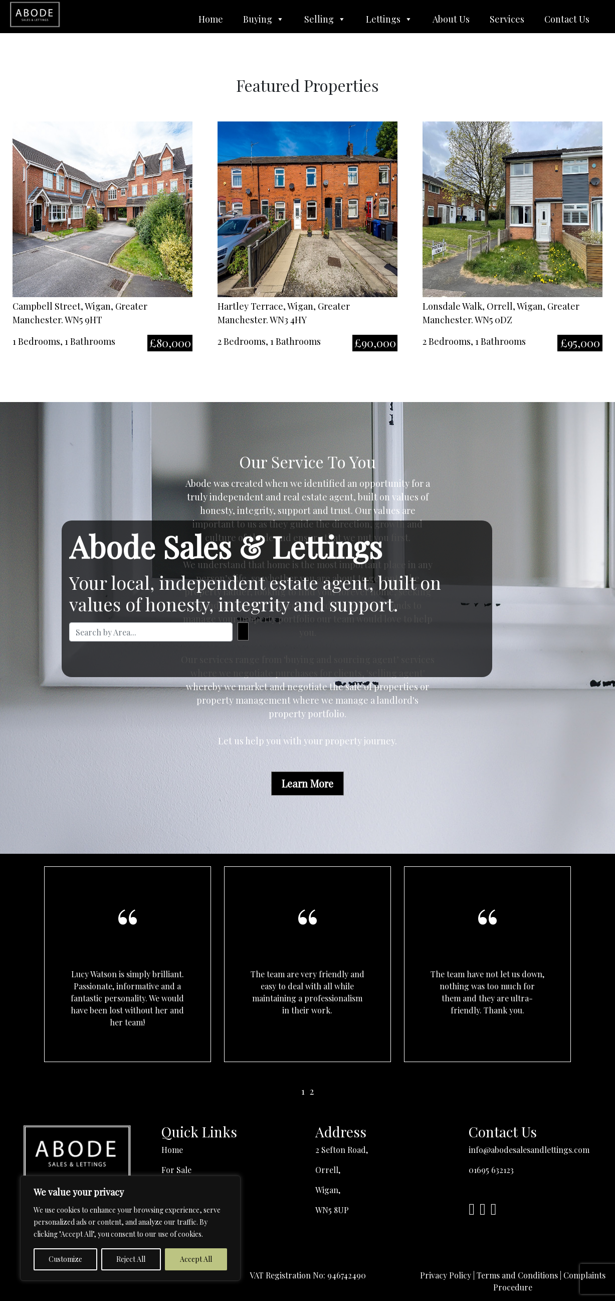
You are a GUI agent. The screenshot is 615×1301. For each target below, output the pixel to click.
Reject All (130, 1259)
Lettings (389, 19)
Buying (263, 19)
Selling (325, 19)
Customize (65, 1259)
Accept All (196, 1259)
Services (507, 19)
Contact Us (566, 19)
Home (210, 19)
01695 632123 (491, 1169)
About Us (451, 19)
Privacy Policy (445, 1275)
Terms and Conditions (517, 1275)
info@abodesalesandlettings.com (529, 1149)
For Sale (176, 1169)
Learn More (307, 783)
